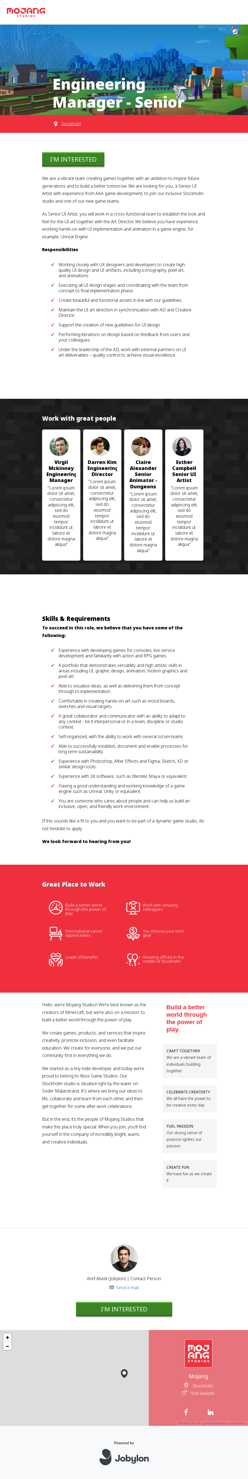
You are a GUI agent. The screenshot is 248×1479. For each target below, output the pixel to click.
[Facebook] (186, 1413)
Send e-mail (127, 1288)
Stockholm (71, 123)
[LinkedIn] (211, 1413)
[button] (124, 1372)
